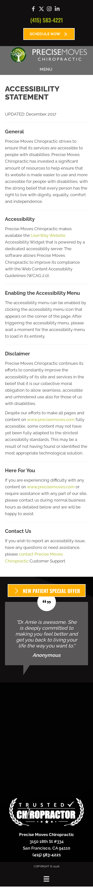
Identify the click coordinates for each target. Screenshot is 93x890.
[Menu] (46, 879)
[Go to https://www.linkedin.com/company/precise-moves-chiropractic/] (57, 9)
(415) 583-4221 (46, 20)
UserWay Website (48, 235)
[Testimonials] (46, 633)
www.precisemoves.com (51, 419)
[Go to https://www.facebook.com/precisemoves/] (33, 9)
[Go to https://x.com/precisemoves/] (41, 9)
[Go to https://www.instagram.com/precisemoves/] (49, 9)
